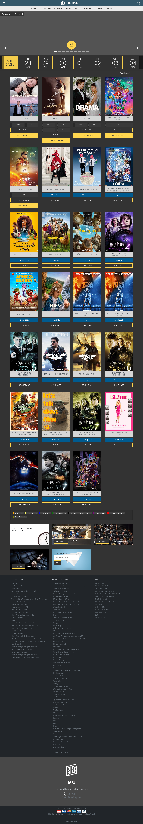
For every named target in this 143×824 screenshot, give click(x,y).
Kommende (58, 8)
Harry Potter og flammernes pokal (22, 615)
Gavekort (99, 8)
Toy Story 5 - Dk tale (60, 676)
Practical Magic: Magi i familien (64, 715)
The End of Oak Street (60, 705)
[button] (5, 48)
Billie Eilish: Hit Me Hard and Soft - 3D (24, 625)
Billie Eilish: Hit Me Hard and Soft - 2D (24, 623)
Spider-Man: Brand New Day (63, 699)
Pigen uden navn (59, 668)
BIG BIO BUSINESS (102, 610)
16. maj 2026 (118, 380)
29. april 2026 (56, 195)
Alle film (68, 8)
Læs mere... (60, 541)
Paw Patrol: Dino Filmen (61, 702)
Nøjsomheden (58, 713)
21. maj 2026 (55, 439)
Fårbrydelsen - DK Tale (19, 610)
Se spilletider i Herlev (24, 135)
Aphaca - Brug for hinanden (62, 628)
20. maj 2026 (24, 439)
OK (57, 563)
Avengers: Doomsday (60, 747)
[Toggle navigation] (4, 3)
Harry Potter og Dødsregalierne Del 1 (24, 647)
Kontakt (77, 8)
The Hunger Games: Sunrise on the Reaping (68, 736)
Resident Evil (57, 718)
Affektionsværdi (16, 586)
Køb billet (71, 45)
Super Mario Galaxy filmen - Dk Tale (23, 591)
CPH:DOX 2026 (100, 617)
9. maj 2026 (24, 380)
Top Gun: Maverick (18, 633)
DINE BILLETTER (100, 612)
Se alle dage (24, 130)
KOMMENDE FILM (102, 586)
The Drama (15, 588)
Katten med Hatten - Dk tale (62, 742)
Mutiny (55, 707)
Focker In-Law (58, 739)
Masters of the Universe (61, 662)
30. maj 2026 (56, 499)
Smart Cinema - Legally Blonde (21, 649)
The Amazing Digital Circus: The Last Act (25, 657)
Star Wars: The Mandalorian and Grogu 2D (26, 639)
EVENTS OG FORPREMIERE (105, 591)
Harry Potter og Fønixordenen (21, 628)
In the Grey (57, 625)
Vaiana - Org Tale (59, 694)
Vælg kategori (125, 73)
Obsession (57, 631)
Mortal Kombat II (59, 607)
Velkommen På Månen (19, 604)
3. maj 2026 (87, 260)
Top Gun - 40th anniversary (20, 631)
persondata (77, 808)
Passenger (56, 647)
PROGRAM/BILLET (101, 583)
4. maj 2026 (56, 320)
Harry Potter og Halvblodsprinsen (22, 636)
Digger (55, 726)
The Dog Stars (58, 710)
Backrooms (57, 657)
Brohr (55, 720)
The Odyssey (57, 697)
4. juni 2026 (87, 499)
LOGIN (97, 615)
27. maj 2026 (118, 439)
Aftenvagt (56, 610)
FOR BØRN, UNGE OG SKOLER (106, 594)
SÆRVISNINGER (101, 588)
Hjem (13, 620)
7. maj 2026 (87, 320)
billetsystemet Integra (76, 814)
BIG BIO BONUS (101, 599)
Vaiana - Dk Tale (59, 691)
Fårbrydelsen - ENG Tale (19, 612)
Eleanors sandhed (59, 644)
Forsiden (34, 8)
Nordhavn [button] (72, 3)
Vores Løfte (57, 681)
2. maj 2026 (24, 260)
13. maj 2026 (55, 380)
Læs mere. (102, 541)
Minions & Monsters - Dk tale (63, 689)
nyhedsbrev (61, 808)
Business (109, 8)
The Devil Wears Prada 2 (20, 596)
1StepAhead (90, 814)
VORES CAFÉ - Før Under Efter (105, 602)
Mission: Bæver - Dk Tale (20, 607)
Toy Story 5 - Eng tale (60, 678)
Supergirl (56, 684)
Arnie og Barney (17, 617)
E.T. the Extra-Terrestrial (19, 652)
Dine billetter (88, 8)
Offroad (56, 723)
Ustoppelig (56, 623)
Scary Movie (57, 665)
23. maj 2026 (87, 439)
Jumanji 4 (56, 750)
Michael (14, 583)
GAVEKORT (99, 604)
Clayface (56, 734)
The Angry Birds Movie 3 (61, 752)
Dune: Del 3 (57, 744)
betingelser (69, 808)
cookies (83, 808)
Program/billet (46, 8)
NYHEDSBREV (100, 607)
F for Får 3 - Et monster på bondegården (67, 728)
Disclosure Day (58, 673)
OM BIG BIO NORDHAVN (105, 596)
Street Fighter (57, 731)
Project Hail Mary (17, 594)
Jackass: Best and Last (60, 686)
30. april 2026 (87, 195)
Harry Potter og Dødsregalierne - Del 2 (24, 654)
